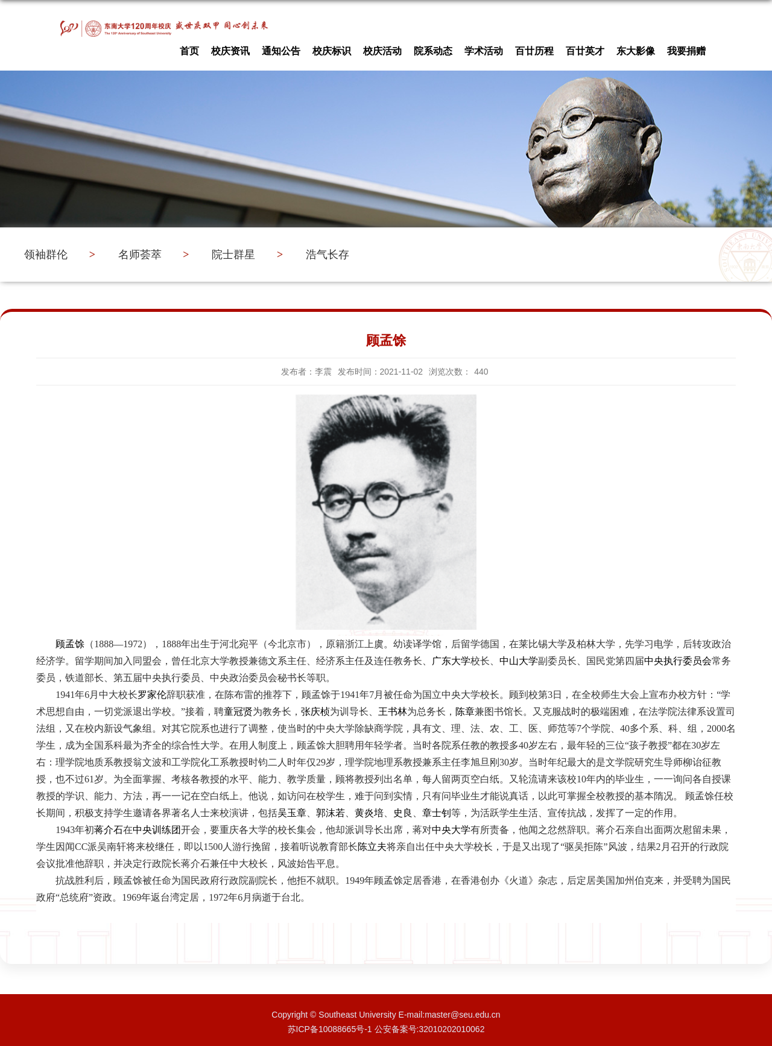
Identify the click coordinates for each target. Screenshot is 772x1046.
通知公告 (281, 48)
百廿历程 (534, 48)
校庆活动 (382, 48)
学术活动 (483, 48)
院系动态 (433, 48)
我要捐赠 (686, 48)
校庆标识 (331, 48)
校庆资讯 (230, 48)
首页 (189, 48)
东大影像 (635, 48)
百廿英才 (585, 48)
